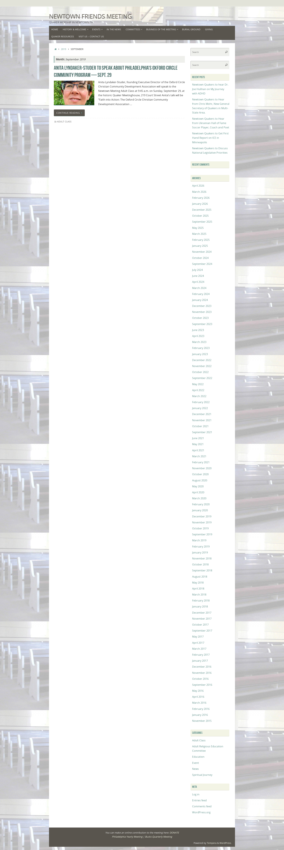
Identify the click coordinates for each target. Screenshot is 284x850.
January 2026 (200, 204)
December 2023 (201, 306)
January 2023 (200, 354)
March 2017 (199, 648)
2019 (63, 49)
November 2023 (202, 312)
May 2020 (198, 486)
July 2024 (197, 270)
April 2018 (198, 588)
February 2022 (201, 402)
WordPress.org (201, 812)
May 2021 (198, 444)
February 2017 (201, 654)
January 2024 (200, 300)
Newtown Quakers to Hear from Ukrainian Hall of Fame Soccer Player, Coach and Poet (210, 123)
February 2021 (201, 462)
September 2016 (202, 685)
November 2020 (202, 468)
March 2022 (199, 396)
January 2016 (200, 715)
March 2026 (199, 192)
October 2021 (200, 426)
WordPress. (225, 843)
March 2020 (199, 498)
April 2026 (198, 185)
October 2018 (200, 564)
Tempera (212, 843)
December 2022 (201, 360)
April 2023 (198, 336)
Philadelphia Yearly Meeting (127, 836)
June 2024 (198, 276)
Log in (195, 794)
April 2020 (198, 492)
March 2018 (199, 594)
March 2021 (199, 456)
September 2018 (202, 570)
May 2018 (198, 582)
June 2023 (198, 330)
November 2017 (202, 618)
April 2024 (198, 282)
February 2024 (201, 294)
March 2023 (199, 342)
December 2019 (201, 516)
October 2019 (200, 528)
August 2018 (199, 576)
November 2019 (202, 522)
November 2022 (202, 366)
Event (195, 763)
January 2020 (200, 510)
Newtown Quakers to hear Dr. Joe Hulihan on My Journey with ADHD (210, 89)
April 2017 (198, 642)
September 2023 (202, 324)
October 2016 (200, 679)
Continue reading (69, 112)
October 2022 (200, 372)
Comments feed (202, 806)
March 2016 (199, 702)
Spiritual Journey (202, 775)
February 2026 (201, 198)
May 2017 (198, 636)
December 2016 (201, 666)
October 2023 (200, 318)
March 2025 (199, 234)
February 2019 (201, 546)
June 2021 (198, 438)
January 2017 (200, 660)
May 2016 (198, 691)
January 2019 (200, 552)
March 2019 (199, 540)
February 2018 (201, 600)
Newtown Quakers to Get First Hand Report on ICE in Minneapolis (210, 138)
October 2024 (200, 258)
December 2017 (201, 612)
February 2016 (201, 709)
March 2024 (199, 288)
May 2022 (198, 384)
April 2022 (198, 390)
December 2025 (201, 209)
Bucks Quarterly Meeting (158, 836)
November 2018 (202, 558)
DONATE (174, 832)
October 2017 (200, 624)
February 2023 (201, 348)
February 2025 (201, 240)
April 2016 (198, 696)
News (195, 769)
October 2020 (200, 474)
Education (198, 756)
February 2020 (201, 504)
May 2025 (198, 228)
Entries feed (199, 800)
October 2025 (200, 215)
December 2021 (201, 414)
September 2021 (202, 432)
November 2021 (202, 420)
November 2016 (202, 673)
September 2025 (202, 221)
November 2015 (202, 721)
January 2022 (200, 408)
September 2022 (202, 378)
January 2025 (200, 246)
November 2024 (202, 252)
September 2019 (202, 534)
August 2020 (199, 480)
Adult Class (64, 121)
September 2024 (202, 264)
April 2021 (198, 450)
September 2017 (202, 630)
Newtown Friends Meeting (90, 16)
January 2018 (200, 606)
